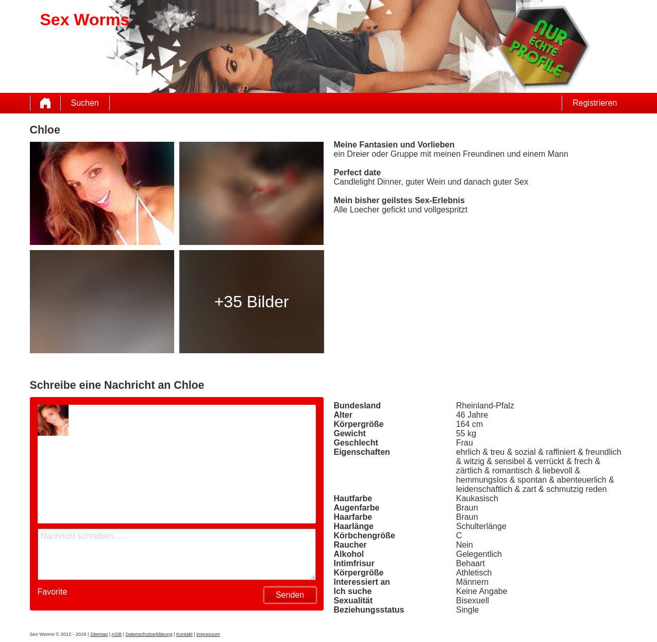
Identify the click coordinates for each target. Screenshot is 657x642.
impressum (208, 634)
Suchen (85, 102)
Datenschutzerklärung (149, 634)
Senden (290, 594)
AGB (116, 634)
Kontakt (184, 634)
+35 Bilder (251, 301)
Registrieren (594, 102)
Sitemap (99, 634)
